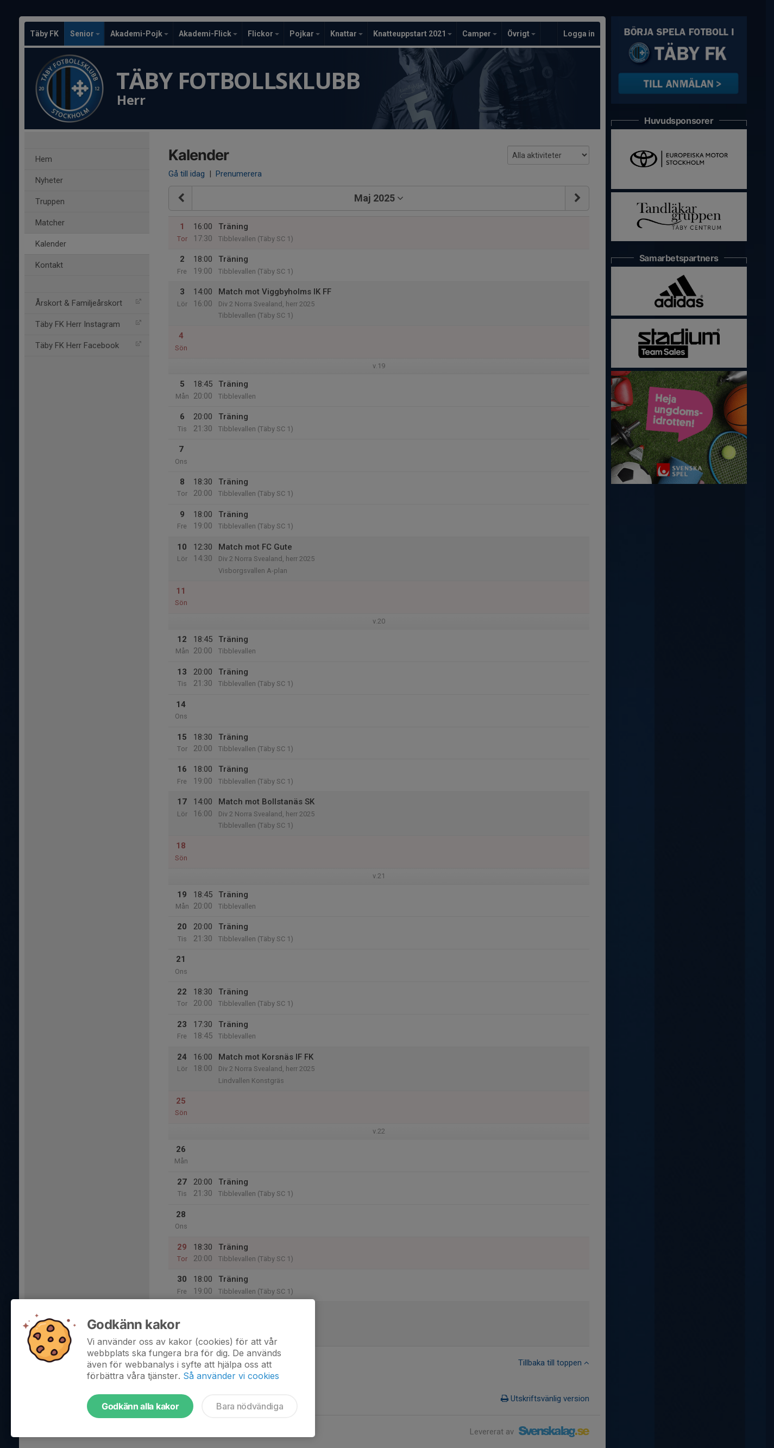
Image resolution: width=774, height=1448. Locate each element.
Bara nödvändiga (249, 1406)
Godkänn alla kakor (140, 1406)
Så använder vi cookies (231, 1375)
